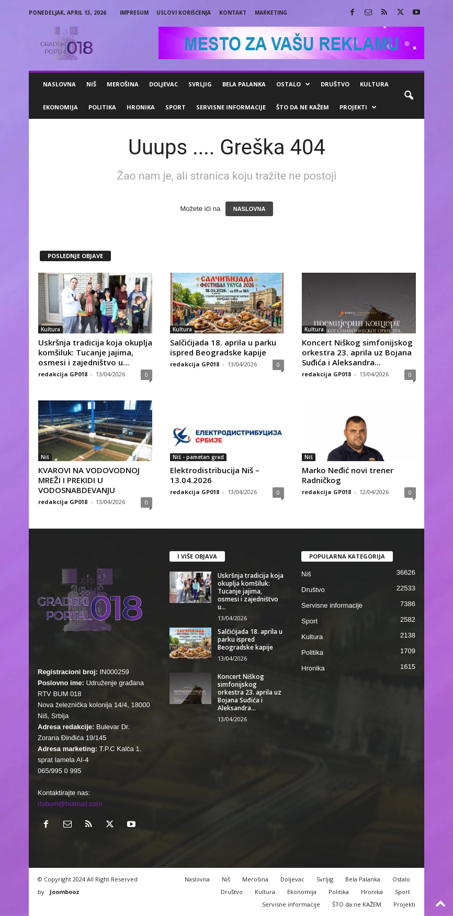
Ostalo (293, 84)
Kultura (374, 84)
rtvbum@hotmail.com (70, 804)
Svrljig (200, 84)
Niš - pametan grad (198, 457)
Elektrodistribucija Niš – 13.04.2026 (214, 475)
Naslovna (59, 84)
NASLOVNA (249, 209)
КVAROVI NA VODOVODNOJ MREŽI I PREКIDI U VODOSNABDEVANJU (89, 480)
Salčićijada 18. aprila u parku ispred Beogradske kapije (223, 347)
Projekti (358, 107)
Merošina (123, 84)
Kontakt (232, 12)
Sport (175, 107)
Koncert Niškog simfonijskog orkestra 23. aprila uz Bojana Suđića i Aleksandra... (357, 352)
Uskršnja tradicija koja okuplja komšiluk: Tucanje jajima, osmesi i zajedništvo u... (95, 352)
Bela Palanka (244, 84)
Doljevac (163, 84)
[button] (408, 95)
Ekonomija (60, 107)
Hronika (141, 107)
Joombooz (65, 892)
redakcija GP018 (62, 374)
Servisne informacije (231, 107)
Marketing (271, 12)
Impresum (134, 12)
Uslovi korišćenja (183, 12)
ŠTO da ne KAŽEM (302, 107)
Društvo (335, 84)
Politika (102, 107)
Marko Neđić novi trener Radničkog (347, 475)
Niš (91, 84)
